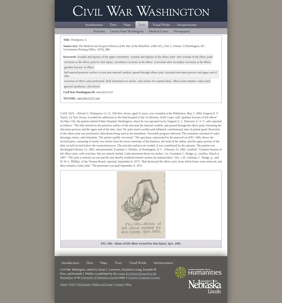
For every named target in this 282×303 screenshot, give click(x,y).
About (63, 284)
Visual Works (161, 25)
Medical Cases (158, 31)
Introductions (94, 25)
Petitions (99, 31)
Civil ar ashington (141, 11)
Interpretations (187, 25)
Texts (141, 25)
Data (113, 25)
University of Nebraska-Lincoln (99, 277)
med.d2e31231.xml (89, 98)
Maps (127, 25)
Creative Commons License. (144, 277)
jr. (196, 153)
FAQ (72, 284)
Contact (119, 284)
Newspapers (182, 31)
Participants (83, 284)
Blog (128, 284)
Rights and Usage (102, 284)
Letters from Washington (127, 31)
